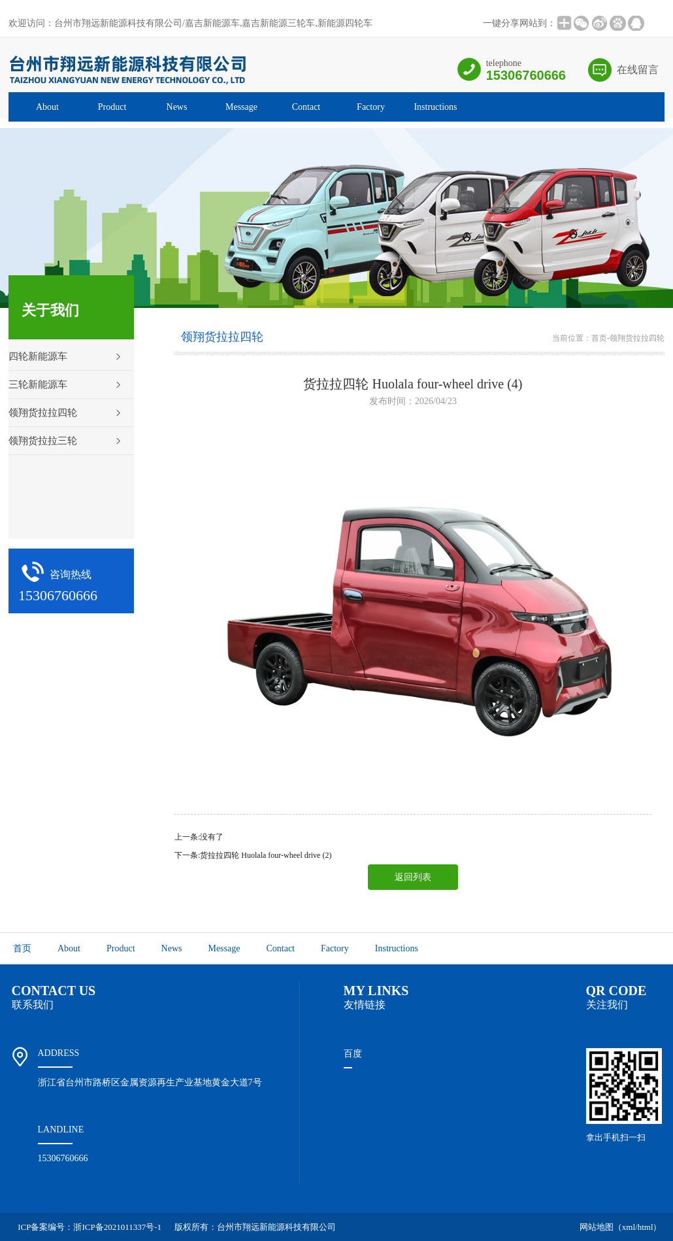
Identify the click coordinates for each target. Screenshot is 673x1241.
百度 (353, 1054)
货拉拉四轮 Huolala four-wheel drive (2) (265, 855)
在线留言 (638, 69)
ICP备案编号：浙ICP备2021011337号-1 (89, 1227)
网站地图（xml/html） (621, 1227)
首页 (599, 338)
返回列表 (413, 877)
